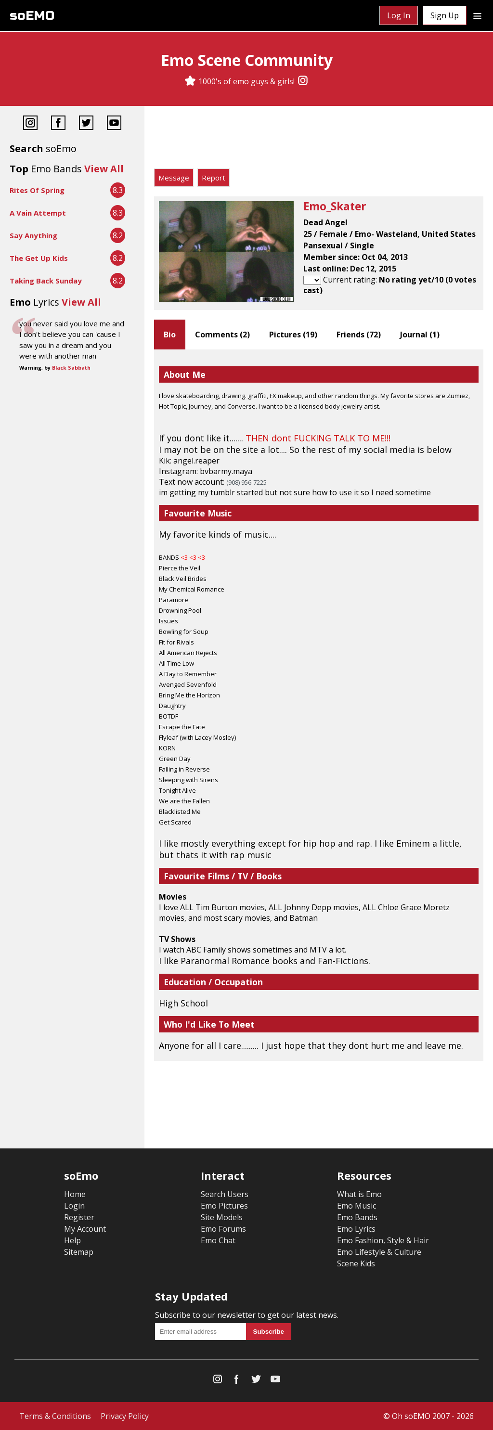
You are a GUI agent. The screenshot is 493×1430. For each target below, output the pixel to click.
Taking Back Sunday (46, 280)
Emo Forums (223, 1229)
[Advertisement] (318, 140)
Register (79, 1217)
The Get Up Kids (39, 258)
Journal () (420, 334)
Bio (170, 334)
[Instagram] (303, 81)
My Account (85, 1229)
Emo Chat (218, 1240)
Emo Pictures (224, 1205)
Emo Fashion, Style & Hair (383, 1240)
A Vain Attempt (38, 213)
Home (75, 1194)
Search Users (224, 1194)
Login (74, 1205)
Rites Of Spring (37, 190)
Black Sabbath (71, 367)
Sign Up (444, 15)
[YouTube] (114, 124)
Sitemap (78, 1252)
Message (173, 177)
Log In (398, 15)
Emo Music (356, 1205)
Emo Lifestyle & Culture (379, 1252)
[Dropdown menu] (477, 15)
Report (213, 177)
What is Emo (359, 1194)
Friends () (359, 334)
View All (104, 168)
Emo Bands (357, 1217)
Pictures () (293, 334)
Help (72, 1240)
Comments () (222, 334)
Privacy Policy (125, 1416)
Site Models (222, 1217)
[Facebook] (58, 124)
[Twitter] (86, 124)
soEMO (32, 15)
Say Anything (33, 235)
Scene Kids (356, 1263)
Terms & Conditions (55, 1416)
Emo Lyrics (356, 1229)
